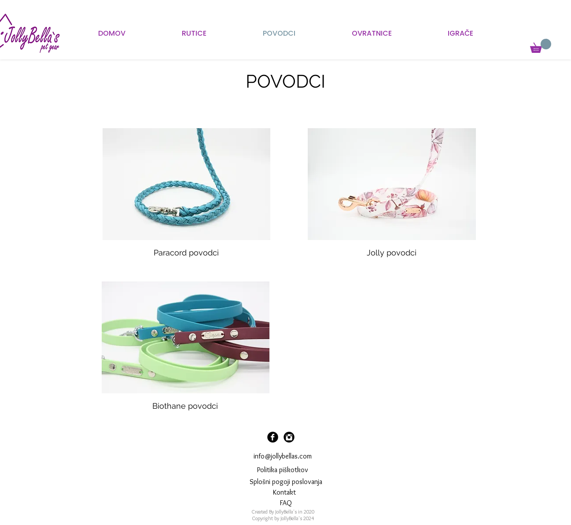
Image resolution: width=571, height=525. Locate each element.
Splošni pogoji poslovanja (286, 481)
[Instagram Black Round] (289, 437)
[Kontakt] (284, 492)
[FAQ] (286, 503)
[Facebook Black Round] (272, 437)
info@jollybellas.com (283, 456)
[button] (540, 46)
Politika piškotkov (282, 470)
